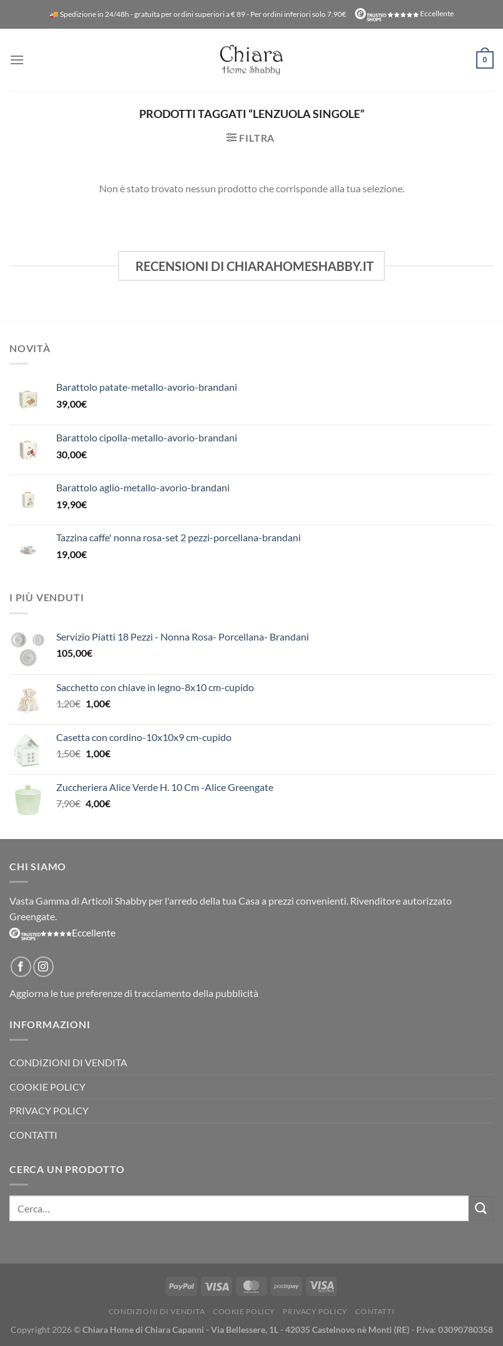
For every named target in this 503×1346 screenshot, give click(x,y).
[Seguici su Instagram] (43, 966)
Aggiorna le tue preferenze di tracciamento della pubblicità (133, 993)
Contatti (33, 1135)
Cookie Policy (47, 1087)
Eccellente (404, 13)
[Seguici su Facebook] (21, 966)
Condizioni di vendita (68, 1062)
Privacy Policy (49, 1110)
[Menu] (16, 59)
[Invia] (481, 1208)
